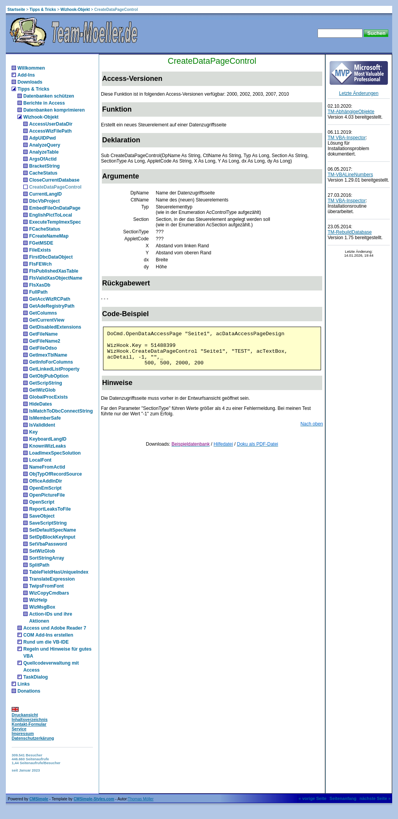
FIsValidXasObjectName (55, 278)
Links (23, 684)
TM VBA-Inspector (347, 137)
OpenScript (41, 502)
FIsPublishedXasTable (53, 271)
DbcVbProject (44, 201)
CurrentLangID (45, 194)
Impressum (23, 733)
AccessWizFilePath (50, 131)
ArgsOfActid (43, 159)
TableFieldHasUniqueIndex (58, 572)
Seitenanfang (343, 798)
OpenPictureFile (47, 495)
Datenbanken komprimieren (54, 110)
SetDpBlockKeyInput (52, 537)
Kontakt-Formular (29, 724)
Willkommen (31, 68)
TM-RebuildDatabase (350, 232)
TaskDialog (35, 677)
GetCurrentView (46, 320)
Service (19, 728)
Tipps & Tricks (43, 9)
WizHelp (38, 600)
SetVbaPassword (48, 544)
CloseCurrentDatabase (54, 180)
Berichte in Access (44, 103)
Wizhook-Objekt (75, 9)
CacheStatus (43, 173)
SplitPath (39, 565)
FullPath (38, 292)
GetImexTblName (48, 355)
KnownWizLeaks (47, 446)
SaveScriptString (48, 523)
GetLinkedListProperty (54, 369)
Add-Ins (26, 75)
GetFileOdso (43, 348)
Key (33, 432)
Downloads (29, 82)
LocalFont (40, 460)
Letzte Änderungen (358, 93)
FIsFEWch (40, 264)
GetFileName (43, 334)
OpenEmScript (45, 488)
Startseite (16, 9)
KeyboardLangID (47, 439)
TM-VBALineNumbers (350, 174)
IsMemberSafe (45, 418)
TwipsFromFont (46, 586)
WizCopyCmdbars (49, 593)
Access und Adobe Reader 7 (54, 628)
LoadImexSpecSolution (55, 453)
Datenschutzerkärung (33, 738)
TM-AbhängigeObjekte (351, 111)
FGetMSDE (41, 243)
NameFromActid (47, 467)
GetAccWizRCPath (49, 299)
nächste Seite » (375, 798)
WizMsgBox (42, 607)
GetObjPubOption (48, 376)
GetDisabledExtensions (55, 327)
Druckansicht (25, 714)
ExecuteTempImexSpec (55, 222)
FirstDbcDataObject (51, 257)
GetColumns (43, 313)
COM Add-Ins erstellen (48, 635)
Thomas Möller (141, 799)
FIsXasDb (40, 285)
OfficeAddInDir (45, 481)
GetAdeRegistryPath (52, 306)
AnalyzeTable (44, 152)
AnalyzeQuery (44, 145)
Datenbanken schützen (48, 96)
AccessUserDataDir (50, 124)
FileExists (40, 250)
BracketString (44, 166)
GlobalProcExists (48, 397)
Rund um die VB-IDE (46, 642)
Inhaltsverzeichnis (29, 719)
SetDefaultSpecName (52, 530)
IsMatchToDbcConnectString (61, 411)
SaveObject (41, 516)
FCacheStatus (44, 229)
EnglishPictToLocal (50, 215)
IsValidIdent (42, 425)
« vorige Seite (312, 798)
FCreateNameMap (48, 236)
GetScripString (45, 383)
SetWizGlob (42, 551)
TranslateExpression (52, 579)
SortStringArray (46, 558)
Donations (28, 691)
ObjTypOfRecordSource (55, 474)
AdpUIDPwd (42, 138)
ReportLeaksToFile (50, 509)
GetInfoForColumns (51, 362)
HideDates (40, 404)
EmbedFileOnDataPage (54, 208)
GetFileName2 (44, 341)
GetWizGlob (42, 390)
